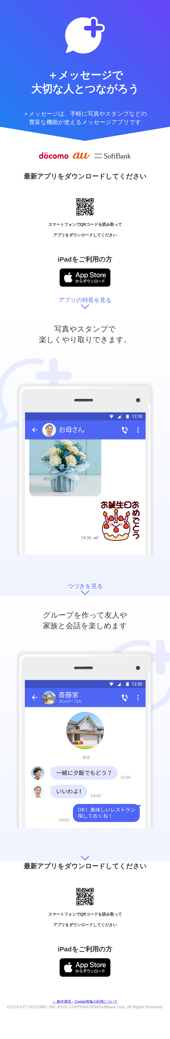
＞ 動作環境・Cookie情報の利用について (85, 1001)
